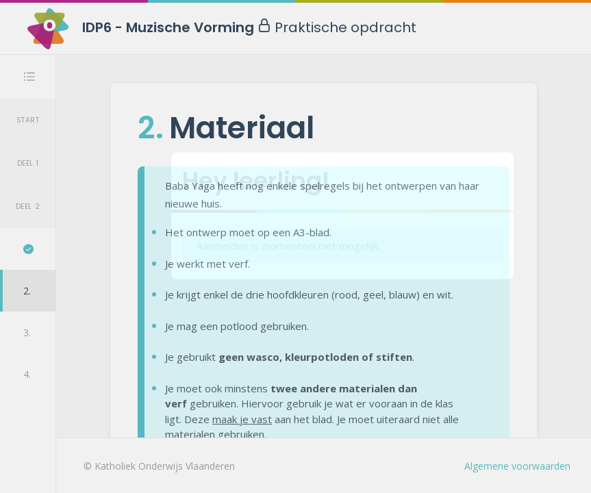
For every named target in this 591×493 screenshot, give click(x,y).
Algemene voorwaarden (517, 465)
